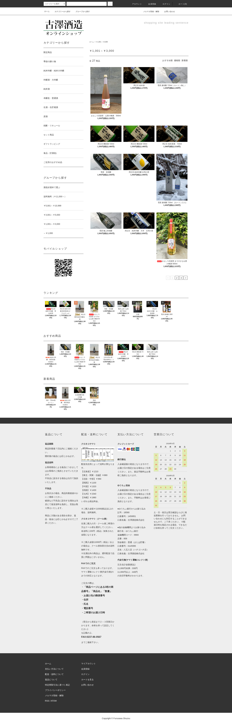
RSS (47, 701)
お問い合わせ (168, 11)
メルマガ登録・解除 (149, 11)
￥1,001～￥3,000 (102, 42)
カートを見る (87, 679)
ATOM (54, 701)
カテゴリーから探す (61, 11)
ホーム (47, 11)
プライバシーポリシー (55, 690)
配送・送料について (54, 674)
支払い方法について (54, 669)
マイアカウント (88, 663)
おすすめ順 (167, 60)
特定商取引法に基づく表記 (57, 685)
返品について (51, 679)
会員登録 (150, 4)
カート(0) (181, 4)
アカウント (135, 4)
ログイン (164, 4)
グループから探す (81, 11)
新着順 (185, 60)
